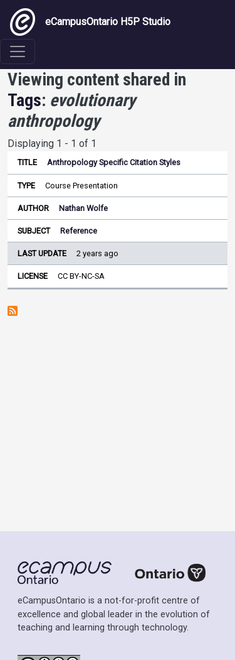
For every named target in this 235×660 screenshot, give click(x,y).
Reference (78, 230)
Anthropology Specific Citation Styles (113, 162)
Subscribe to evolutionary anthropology (13, 311)
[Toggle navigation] (17, 51)
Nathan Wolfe (83, 208)
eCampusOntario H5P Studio (90, 22)
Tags (24, 100)
